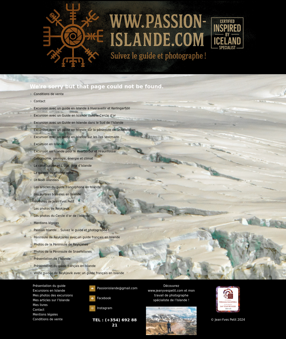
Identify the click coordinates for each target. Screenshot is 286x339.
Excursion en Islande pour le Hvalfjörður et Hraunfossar (75, 151)
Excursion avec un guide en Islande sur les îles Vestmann (76, 137)
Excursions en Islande (49, 290)
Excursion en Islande (49, 144)
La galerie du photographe (53, 173)
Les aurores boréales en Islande (57, 194)
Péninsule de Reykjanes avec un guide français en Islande (77, 237)
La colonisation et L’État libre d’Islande (63, 166)
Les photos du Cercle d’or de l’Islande (62, 216)
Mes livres (40, 305)
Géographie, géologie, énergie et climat (63, 158)
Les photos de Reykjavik (52, 208)
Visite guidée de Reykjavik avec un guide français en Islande (79, 273)
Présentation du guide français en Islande (65, 266)
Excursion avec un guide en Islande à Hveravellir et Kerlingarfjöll (82, 108)
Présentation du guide (49, 286)
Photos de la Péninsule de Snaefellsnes (63, 251)
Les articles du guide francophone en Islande (67, 187)
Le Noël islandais (46, 180)
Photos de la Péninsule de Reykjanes (61, 244)
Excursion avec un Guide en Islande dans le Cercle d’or (75, 115)
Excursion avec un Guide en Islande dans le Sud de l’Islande (78, 123)
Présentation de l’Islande (52, 259)
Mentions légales (46, 223)
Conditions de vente (49, 94)
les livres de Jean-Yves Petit (54, 201)
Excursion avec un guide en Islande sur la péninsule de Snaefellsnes (84, 130)
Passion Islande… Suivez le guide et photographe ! (71, 230)
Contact (39, 101)
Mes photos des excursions (53, 295)
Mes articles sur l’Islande (51, 300)
